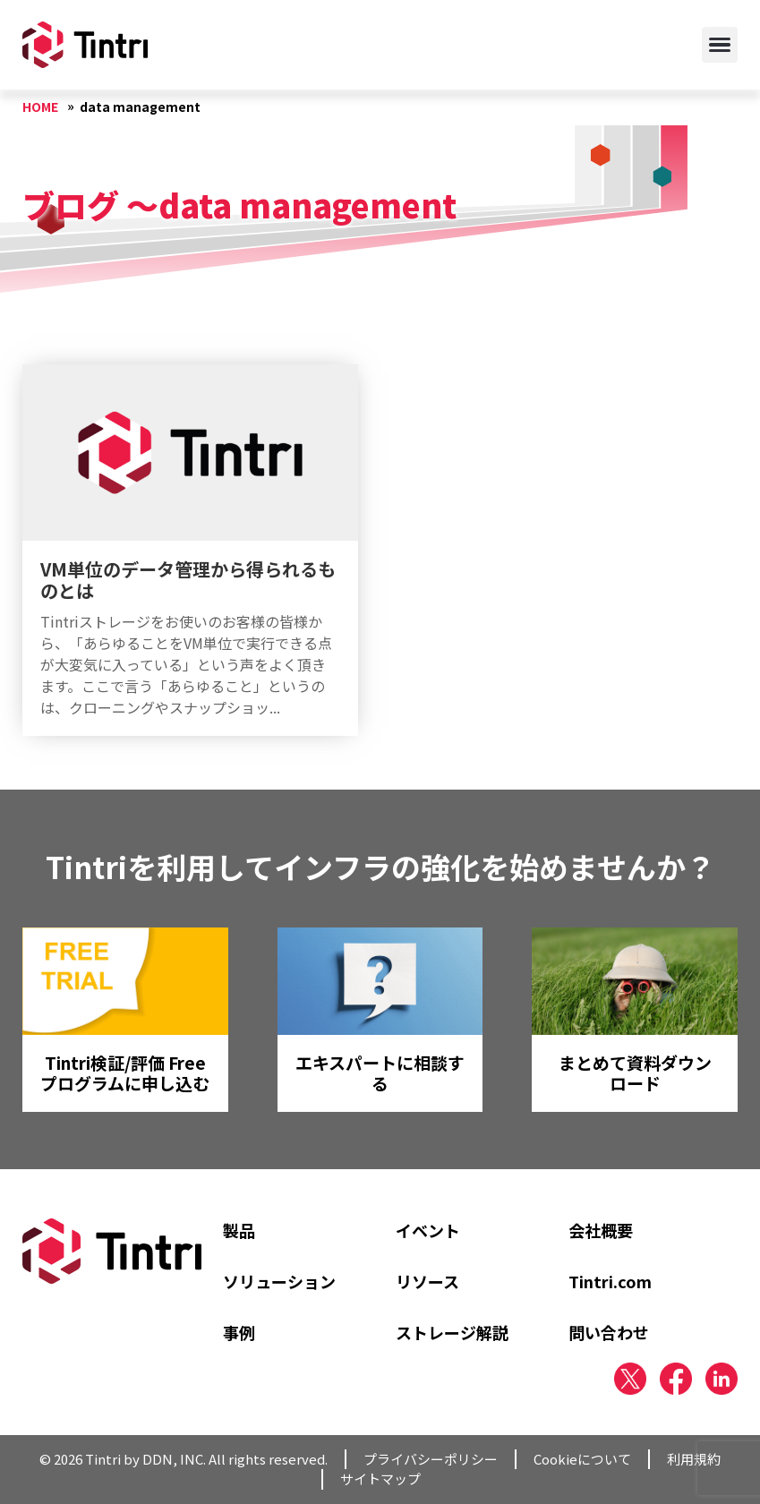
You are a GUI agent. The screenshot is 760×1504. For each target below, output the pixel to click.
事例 (239, 1332)
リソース (427, 1281)
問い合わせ (608, 1332)
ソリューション (279, 1281)
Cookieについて (582, 1458)
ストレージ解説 (452, 1332)
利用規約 (694, 1458)
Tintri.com (610, 1281)
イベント (428, 1230)
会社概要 (600, 1230)
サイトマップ (380, 1478)
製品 (239, 1230)
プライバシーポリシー (430, 1458)
